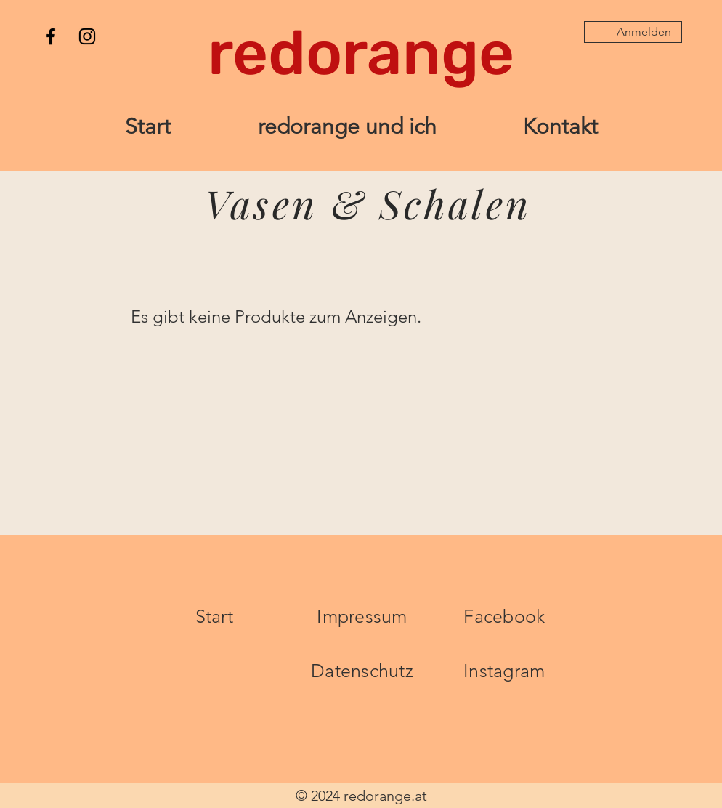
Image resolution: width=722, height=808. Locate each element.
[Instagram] (87, 36)
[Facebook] (51, 36)
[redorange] (361, 53)
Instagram (504, 671)
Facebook (504, 616)
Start (214, 616)
